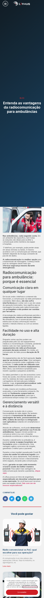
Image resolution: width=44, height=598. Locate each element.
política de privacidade (30, 587)
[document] (22, 299)
